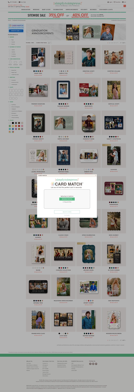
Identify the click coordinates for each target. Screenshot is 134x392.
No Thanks (67, 215)
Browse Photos (67, 199)
